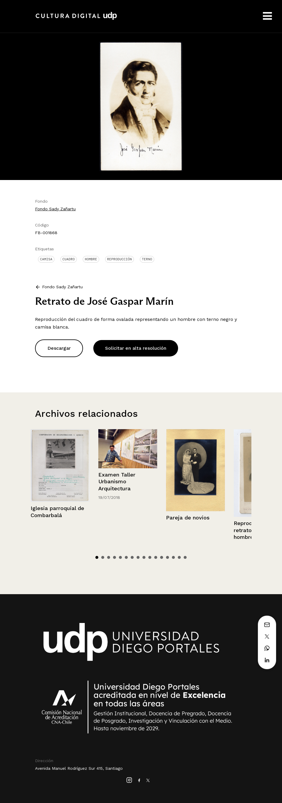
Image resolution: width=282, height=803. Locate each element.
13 (167, 557)
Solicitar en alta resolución (135, 348)
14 (173, 557)
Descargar (59, 348)
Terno (147, 259)
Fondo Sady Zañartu (55, 208)
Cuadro (68, 259)
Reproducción (119, 259)
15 (179, 557)
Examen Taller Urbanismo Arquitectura (116, 482)
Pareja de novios (188, 517)
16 (185, 557)
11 (155, 557)
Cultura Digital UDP (76, 19)
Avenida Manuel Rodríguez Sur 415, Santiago (79, 768)
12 (161, 557)
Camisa (46, 259)
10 (149, 557)
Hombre (91, 259)
